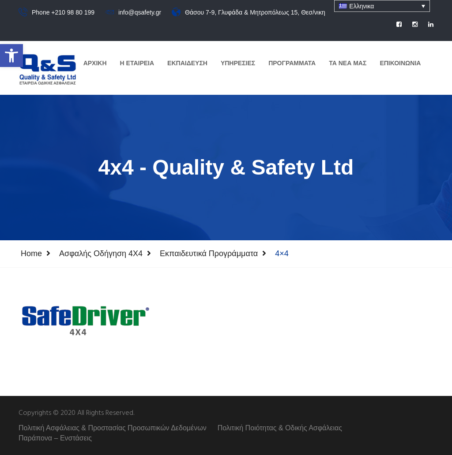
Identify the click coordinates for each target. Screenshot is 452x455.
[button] (11, 55)
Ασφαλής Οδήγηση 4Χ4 (101, 253)
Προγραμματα (292, 63)
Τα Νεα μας (347, 63)
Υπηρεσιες (238, 63)
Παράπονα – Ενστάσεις (55, 438)
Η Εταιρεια (137, 63)
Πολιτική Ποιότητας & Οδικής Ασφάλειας (280, 428)
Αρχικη (95, 63)
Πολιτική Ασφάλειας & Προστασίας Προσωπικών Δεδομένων (113, 428)
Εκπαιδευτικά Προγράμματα (209, 253)
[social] (399, 24)
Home (31, 253)
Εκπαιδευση (187, 63)
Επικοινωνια (400, 63)
